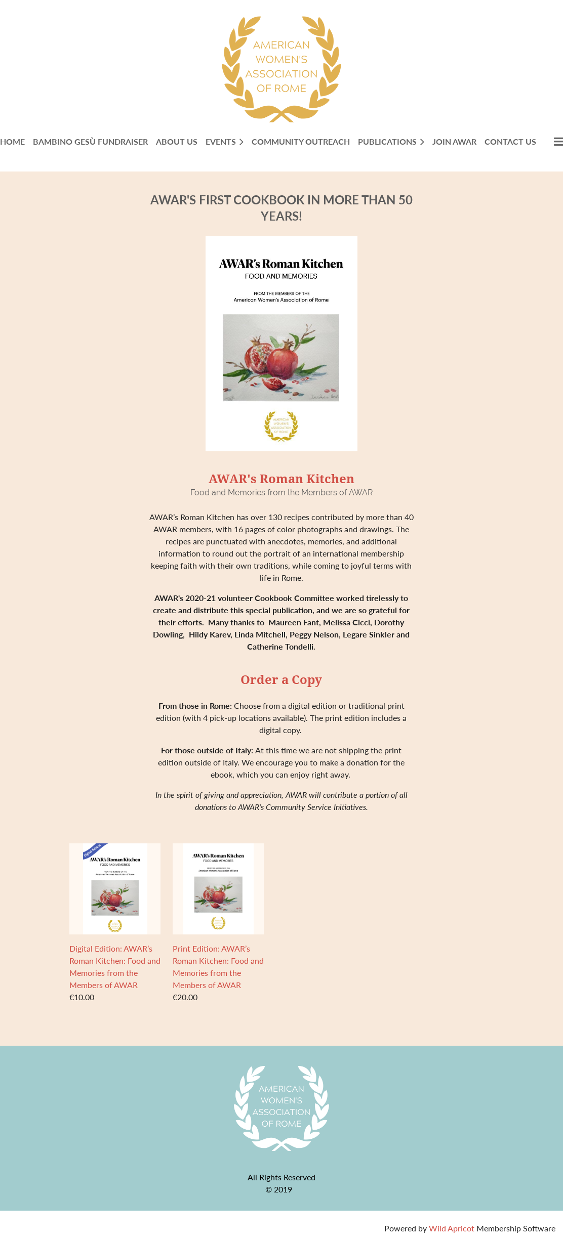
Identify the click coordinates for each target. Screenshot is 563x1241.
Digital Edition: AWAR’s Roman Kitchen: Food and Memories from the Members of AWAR (114, 967)
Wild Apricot (451, 1228)
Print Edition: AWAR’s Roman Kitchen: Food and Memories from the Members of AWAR (218, 967)
